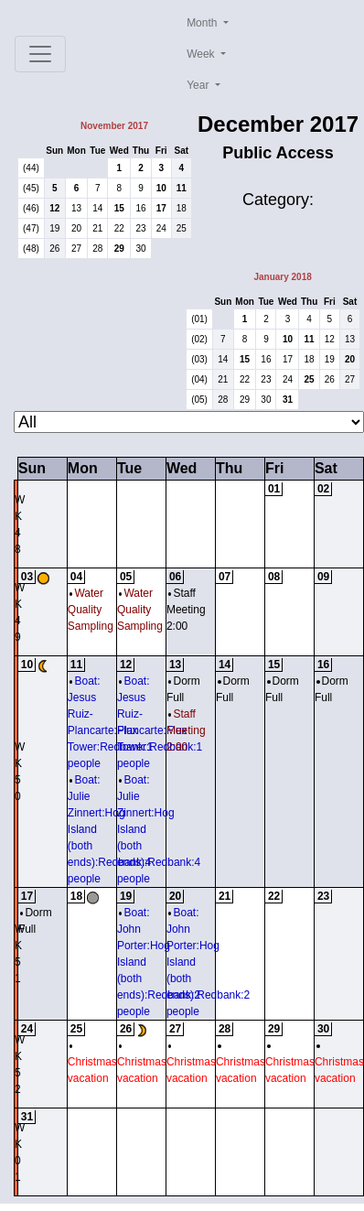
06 (175, 576)
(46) (31, 208)
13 (76, 208)
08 (274, 576)
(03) (199, 359)
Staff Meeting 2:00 (186, 610)
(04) (199, 379)
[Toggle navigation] (40, 54)
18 (182, 208)
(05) (199, 400)
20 (76, 228)
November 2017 (114, 126)
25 (182, 228)
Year (199, 85)
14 (97, 208)
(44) (31, 168)
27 (76, 248)
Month (203, 22)
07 (224, 576)
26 (54, 248)
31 (288, 400)
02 (323, 488)
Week (202, 54)
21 (97, 228)
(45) (31, 188)
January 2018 (282, 277)
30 (140, 248)
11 (182, 188)
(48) (31, 248)
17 (161, 208)
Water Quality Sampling (90, 610)
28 (97, 248)
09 (323, 576)
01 (274, 488)
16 (140, 208)
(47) (31, 228)
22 (119, 228)
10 (161, 188)
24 (161, 228)
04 (76, 576)
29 (119, 248)
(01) (199, 319)
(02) (199, 339)
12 (54, 208)
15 (119, 208)
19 (54, 228)
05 (126, 576)
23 (140, 228)
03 (27, 576)
